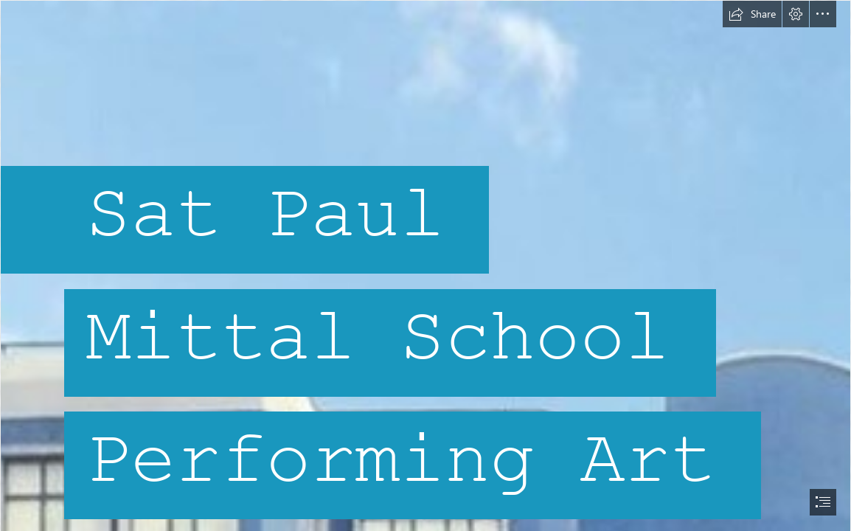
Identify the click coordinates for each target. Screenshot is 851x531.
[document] (425, 265)
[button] (752, 14)
